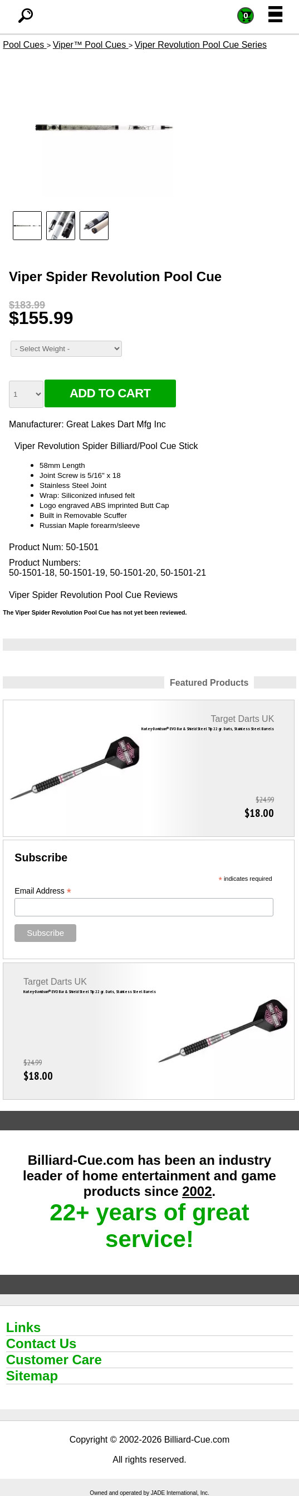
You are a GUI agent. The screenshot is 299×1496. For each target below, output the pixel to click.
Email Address (42, 891)
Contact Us (41, 1343)
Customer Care (54, 1359)
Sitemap (32, 1375)
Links (23, 1327)
